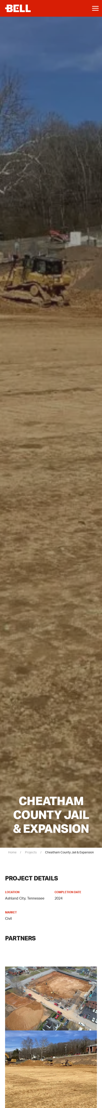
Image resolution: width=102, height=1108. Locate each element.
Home (12, 852)
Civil (8, 918)
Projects (31, 852)
